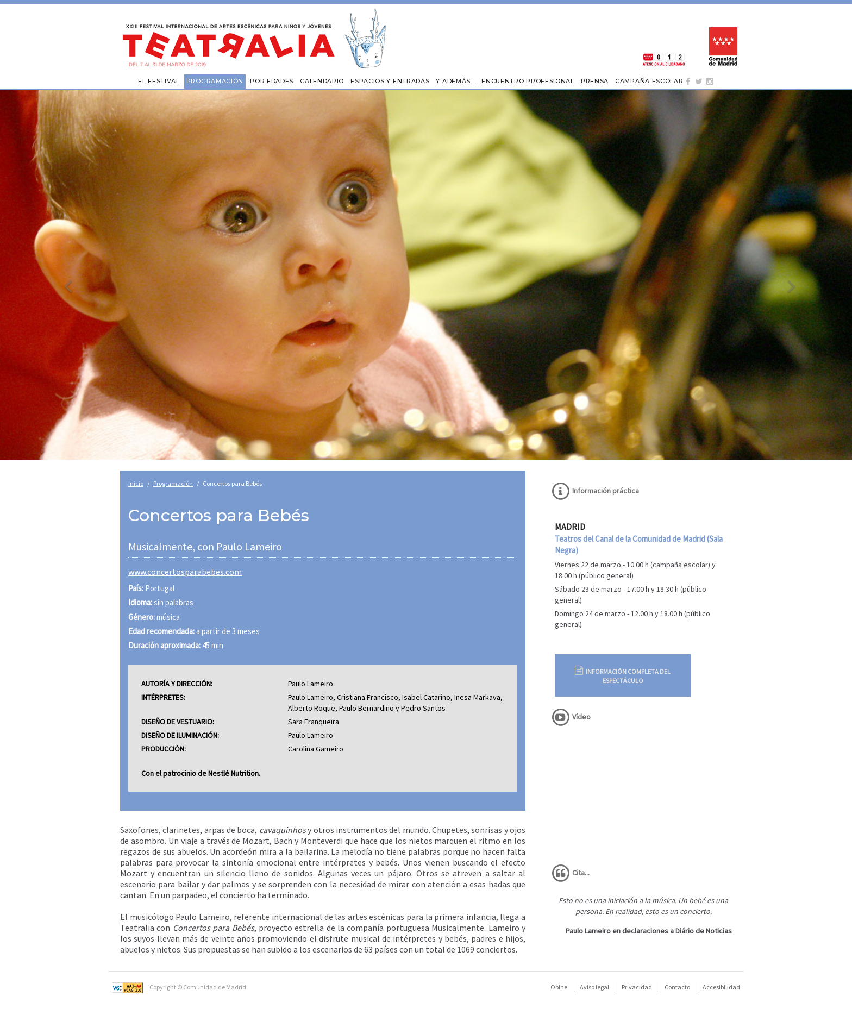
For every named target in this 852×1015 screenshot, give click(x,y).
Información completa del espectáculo (623, 675)
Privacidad (637, 987)
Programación (173, 483)
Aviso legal (594, 987)
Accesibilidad (721, 987)
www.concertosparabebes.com (185, 571)
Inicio (135, 483)
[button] (64, 275)
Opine (558, 987)
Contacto (677, 987)
